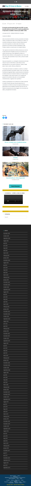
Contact (14, 475)
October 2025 (6, 235)
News (19, 475)
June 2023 (5, 296)
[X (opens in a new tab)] (15, 1)
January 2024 (6, 279)
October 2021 (6, 338)
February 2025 (6, 255)
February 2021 (6, 357)
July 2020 (5, 375)
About (11, 475)
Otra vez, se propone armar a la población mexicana (15, 142)
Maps (21, 478)
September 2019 (6, 399)
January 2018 (6, 448)
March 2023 (5, 304)
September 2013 (6, 467)
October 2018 (6, 426)
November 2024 (6, 260)
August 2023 (5, 292)
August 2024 (5, 262)
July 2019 (5, 404)
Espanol (19, 23)
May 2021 (5, 350)
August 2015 (5, 462)
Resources (15, 476)
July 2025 (5, 243)
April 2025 (5, 250)
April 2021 (5, 353)
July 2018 (5, 433)
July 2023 (5, 294)
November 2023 (6, 284)
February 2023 (6, 306)
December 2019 (6, 392)
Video (22, 480)
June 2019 (5, 406)
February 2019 (6, 416)
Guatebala (15, 157)
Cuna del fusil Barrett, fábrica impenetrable (15, 178)
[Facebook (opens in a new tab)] (16, 1)
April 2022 (5, 326)
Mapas (24, 481)
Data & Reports (12, 478)
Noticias (11, 481)
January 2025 (6, 257)
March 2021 (5, 355)
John (5, 23)
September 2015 (6, 460)
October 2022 (6, 316)
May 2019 (5, 409)
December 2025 (6, 233)
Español (15, 481)
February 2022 (6, 328)
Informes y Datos (17, 481)
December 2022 (6, 311)
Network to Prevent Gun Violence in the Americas (15, 477)
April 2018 (5, 440)
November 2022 (6, 314)
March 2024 (5, 274)
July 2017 (5, 453)
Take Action (17, 480)
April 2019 (5, 411)
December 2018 (6, 421)
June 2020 (5, 377)
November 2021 (6, 335)
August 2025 (5, 240)
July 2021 (5, 345)
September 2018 (6, 428)
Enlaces (20, 482)
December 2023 (6, 282)
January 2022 (6, 331)
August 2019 (5, 401)
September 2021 (6, 340)
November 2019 (6, 394)
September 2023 (6, 289)
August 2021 (5, 343)
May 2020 (5, 379)
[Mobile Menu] (27, 6)
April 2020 (5, 382)
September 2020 (6, 370)
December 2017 (6, 450)
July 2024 (5, 265)
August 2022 (5, 321)
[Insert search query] (15, 217)
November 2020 (6, 365)
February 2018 (6, 445)
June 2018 (5, 436)
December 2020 (6, 362)
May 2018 (5, 438)
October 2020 (6, 367)
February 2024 (6, 277)
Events (12, 480)
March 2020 (5, 384)
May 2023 (5, 299)
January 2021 (6, 360)
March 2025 (5, 253)
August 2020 (5, 372)
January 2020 (6, 389)
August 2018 (5, 431)
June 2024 (5, 267)
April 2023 (5, 301)
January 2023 (6, 309)
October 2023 (6, 287)
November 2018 (6, 423)
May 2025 (5, 248)
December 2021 (6, 333)
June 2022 (5, 323)
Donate (8, 480)
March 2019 (5, 414)
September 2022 (6, 318)
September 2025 (6, 238)
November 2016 (6, 457)
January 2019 (6, 418)
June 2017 (5, 455)
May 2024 (5, 270)
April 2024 (5, 272)
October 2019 (6, 396)
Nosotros (6, 481)
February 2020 (6, 387)
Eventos (16, 482)
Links (18, 478)
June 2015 (5, 465)
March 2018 (5, 443)
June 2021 (5, 348)
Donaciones (11, 482)
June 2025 (5, 245)
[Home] (2, 17)
